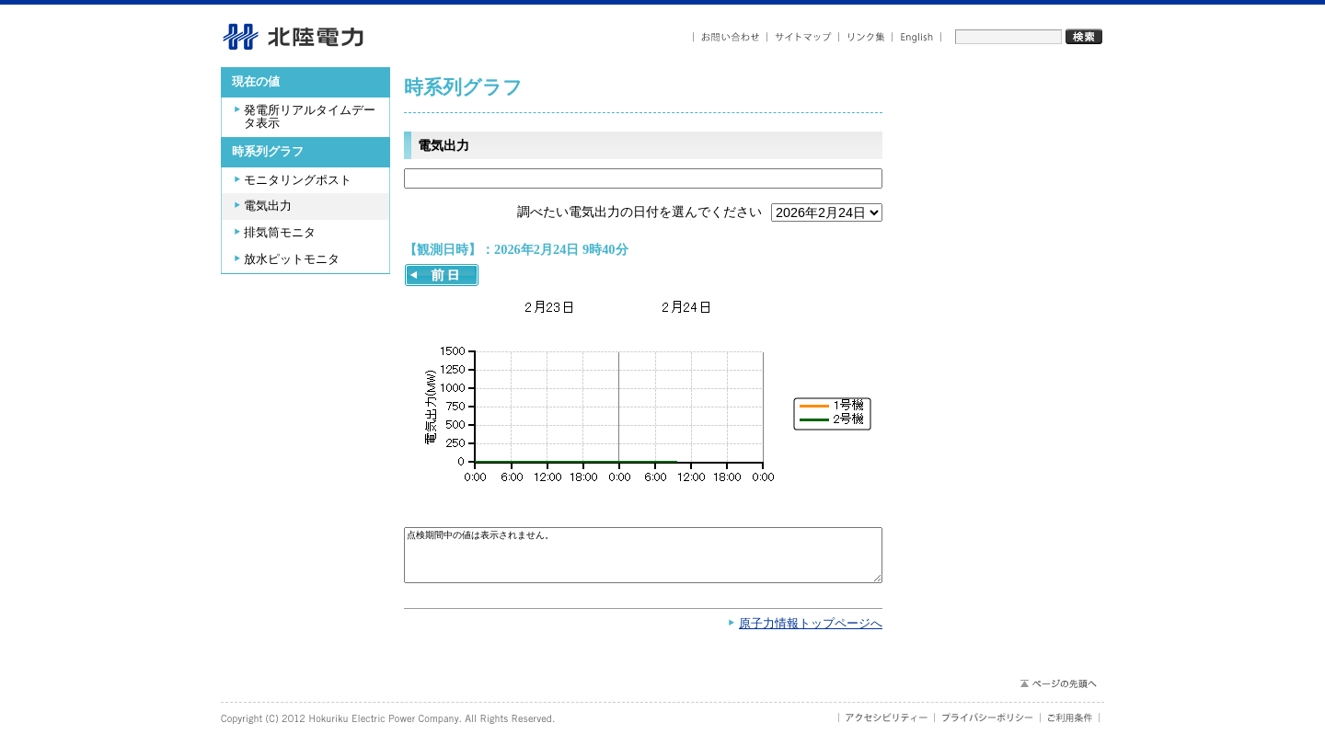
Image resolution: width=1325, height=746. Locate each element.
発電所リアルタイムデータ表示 (309, 117)
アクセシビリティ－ (886, 726)
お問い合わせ (730, 37)
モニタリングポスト (297, 180)
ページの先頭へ (1058, 692)
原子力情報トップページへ (810, 632)
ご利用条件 (1070, 726)
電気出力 (268, 206)
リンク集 (866, 37)
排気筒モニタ (280, 232)
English (917, 37)
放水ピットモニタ (292, 259)
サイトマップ (803, 37)
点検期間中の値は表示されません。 (643, 559)
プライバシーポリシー (988, 726)
